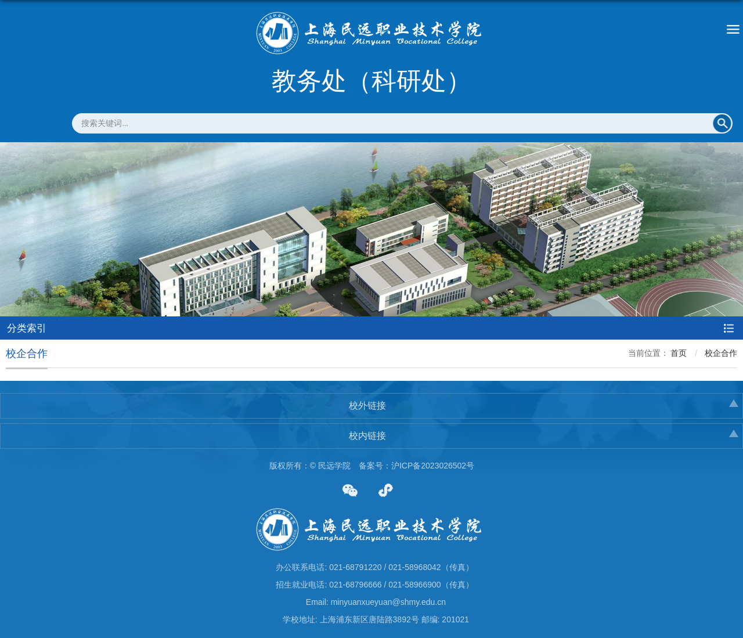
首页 (678, 353)
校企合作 (721, 353)
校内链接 (367, 436)
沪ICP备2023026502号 (432, 465)
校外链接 (367, 405)
